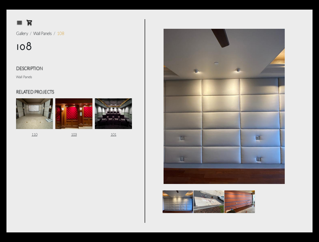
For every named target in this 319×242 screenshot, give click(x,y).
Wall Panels (42, 33)
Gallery (22, 33)
